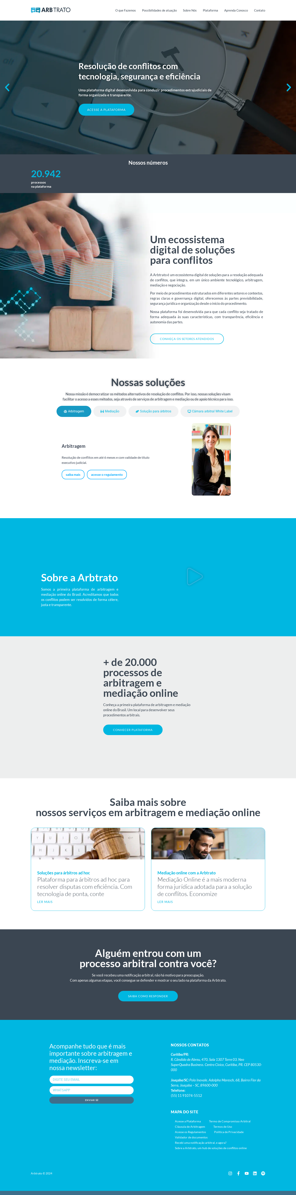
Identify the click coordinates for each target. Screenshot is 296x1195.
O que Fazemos (125, 10)
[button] (7, 87)
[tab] (74, 412)
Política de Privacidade (229, 1136)
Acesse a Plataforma (188, 1125)
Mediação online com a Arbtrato (186, 875)
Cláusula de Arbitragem (190, 1130)
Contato (259, 10)
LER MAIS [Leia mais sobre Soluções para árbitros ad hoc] (45, 904)
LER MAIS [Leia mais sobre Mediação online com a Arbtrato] (165, 904)
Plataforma (210, 10)
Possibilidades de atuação (159, 10)
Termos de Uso (222, 1130)
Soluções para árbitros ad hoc (63, 875)
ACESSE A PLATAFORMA (106, 110)
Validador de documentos (191, 1141)
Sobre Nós (190, 10)
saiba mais (73, 476)
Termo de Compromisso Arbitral (230, 1125)
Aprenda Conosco (236, 10)
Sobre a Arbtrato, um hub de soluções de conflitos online (211, 1152)
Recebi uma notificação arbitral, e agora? (201, 1146)
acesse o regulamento (107, 476)
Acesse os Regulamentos (190, 1136)
